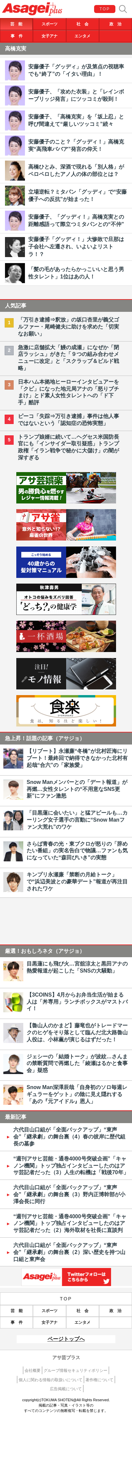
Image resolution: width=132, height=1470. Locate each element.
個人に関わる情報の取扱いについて (50, 1380)
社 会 (82, 24)
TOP (104, 9)
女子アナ (50, 36)
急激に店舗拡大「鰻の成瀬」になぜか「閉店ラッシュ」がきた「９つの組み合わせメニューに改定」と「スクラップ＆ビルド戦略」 (68, 358)
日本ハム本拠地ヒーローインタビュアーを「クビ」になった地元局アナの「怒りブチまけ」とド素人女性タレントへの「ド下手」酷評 (68, 392)
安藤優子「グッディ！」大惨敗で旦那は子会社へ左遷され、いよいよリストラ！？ (76, 246)
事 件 (17, 36)
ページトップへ (66, 1339)
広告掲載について (66, 1389)
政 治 (115, 24)
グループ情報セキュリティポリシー (75, 1370)
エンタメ (82, 36)
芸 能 (16, 24)
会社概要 (33, 1370)
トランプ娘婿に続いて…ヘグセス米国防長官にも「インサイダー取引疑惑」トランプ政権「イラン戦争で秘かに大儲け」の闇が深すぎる (68, 447)
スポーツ (50, 24)
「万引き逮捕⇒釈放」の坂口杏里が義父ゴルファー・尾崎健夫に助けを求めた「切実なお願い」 (68, 327)
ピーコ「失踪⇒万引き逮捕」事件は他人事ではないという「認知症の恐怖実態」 (68, 419)
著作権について (99, 1380)
